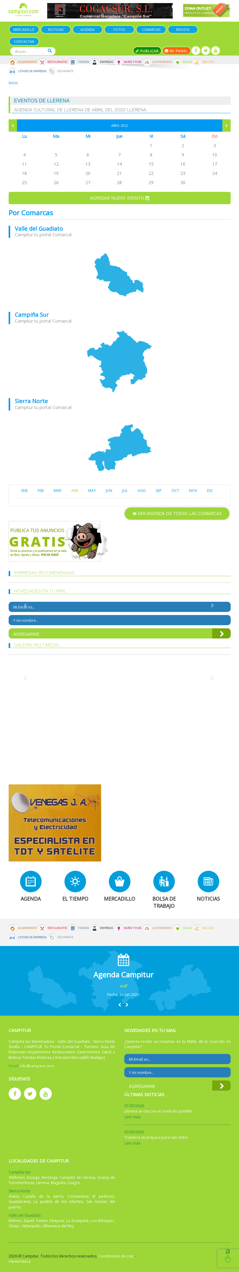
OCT (175, 490)
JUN (109, 490)
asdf (123, 986)
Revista (182, 29)
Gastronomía (162, 62)
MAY (92, 490)
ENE (24, 490)
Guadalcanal (20, 1201)
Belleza (208, 62)
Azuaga (33, 1177)
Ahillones (17, 1177)
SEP (159, 490)
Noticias (56, 29)
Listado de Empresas (32, 71)
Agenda (87, 29)
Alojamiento (27, 62)
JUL (125, 490)
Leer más (132, 1117)
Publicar (147, 50)
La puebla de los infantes (58, 1201)
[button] (120, 1004)
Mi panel (176, 50)
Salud (187, 62)
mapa (120, 275)
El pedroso (103, 1196)
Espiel (29, 1220)
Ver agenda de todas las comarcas (177, 513)
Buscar (50, 51)
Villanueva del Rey (58, 1226)
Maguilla (58, 1182)
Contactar (24, 41)
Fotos (119, 29)
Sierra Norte (31, 401)
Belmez (15, 1220)
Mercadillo (24, 29)
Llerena (42, 1182)
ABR (74, 490)
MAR (57, 490)
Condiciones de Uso (116, 1256)
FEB (41, 490)
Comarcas (151, 29)
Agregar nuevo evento (119, 198)
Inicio (13, 82)
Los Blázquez (102, 1220)
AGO (142, 490)
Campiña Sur (32, 314)
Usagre (73, 1182)
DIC (210, 490)
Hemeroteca (20, 1261)
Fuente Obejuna (50, 1220)
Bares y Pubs (133, 62)
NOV (193, 490)
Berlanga (49, 1177)
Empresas (106, 62)
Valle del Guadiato (39, 228)
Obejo (14, 1226)
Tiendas (83, 62)
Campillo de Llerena (77, 1177)
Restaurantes (57, 62)
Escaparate (65, 71)
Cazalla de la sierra (43, 1196)
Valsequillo (31, 1226)
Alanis (14, 1196)
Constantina (78, 1196)
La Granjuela (77, 1220)
